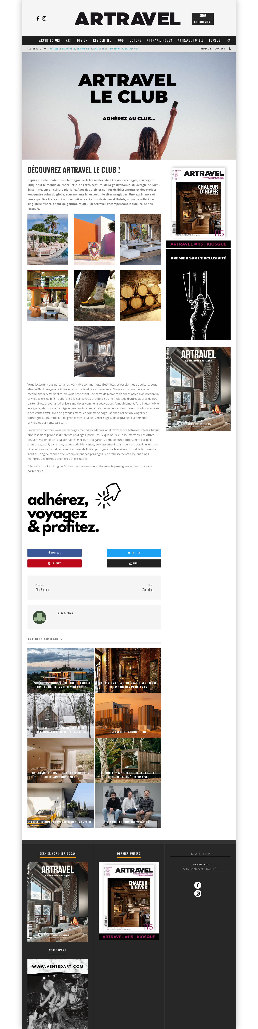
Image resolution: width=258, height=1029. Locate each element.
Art (69, 40)
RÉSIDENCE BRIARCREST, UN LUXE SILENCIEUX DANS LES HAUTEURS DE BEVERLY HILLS (95, 48)
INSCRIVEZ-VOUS (200, 853)
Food (120, 40)
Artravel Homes (159, 40)
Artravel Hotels (191, 40)
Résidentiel (102, 40)
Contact (220, 48)
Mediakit (205, 48)
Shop (203, 15)
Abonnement (203, 22)
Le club (215, 40)
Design (82, 40)
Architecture (50, 40)
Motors (136, 40)
